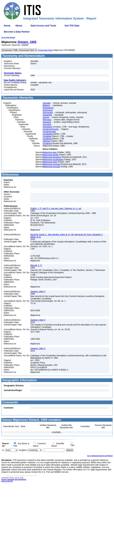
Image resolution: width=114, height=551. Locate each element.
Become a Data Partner (17, 31)
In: (3, 450)
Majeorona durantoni (52, 157)
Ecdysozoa (48, 110)
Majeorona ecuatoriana (53, 159)
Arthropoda (48, 112)
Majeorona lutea (50, 162)
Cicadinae (47, 138)
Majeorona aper (50, 152)
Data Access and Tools (43, 25)
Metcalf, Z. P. (36, 265)
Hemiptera (47, 127)
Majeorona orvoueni (52, 164)
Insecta (46, 117)
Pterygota (47, 119)
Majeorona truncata (51, 166)
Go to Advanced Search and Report (100, 456)
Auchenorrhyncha (51, 129)
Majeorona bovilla (51, 155)
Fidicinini (47, 141)
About (18, 25)
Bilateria (46, 105)
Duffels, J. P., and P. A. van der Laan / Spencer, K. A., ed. (55, 208)
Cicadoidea (48, 134)
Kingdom (23, 450)
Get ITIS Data (72, 25)
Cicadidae (47, 136)
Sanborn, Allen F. (38, 291)
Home (7, 25)
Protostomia (48, 108)
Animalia (46, 103)
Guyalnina (47, 143)
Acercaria (47, 124)
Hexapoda (47, 115)
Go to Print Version (8, 37)
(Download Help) (45, 50)
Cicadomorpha (49, 131)
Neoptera (47, 122)
